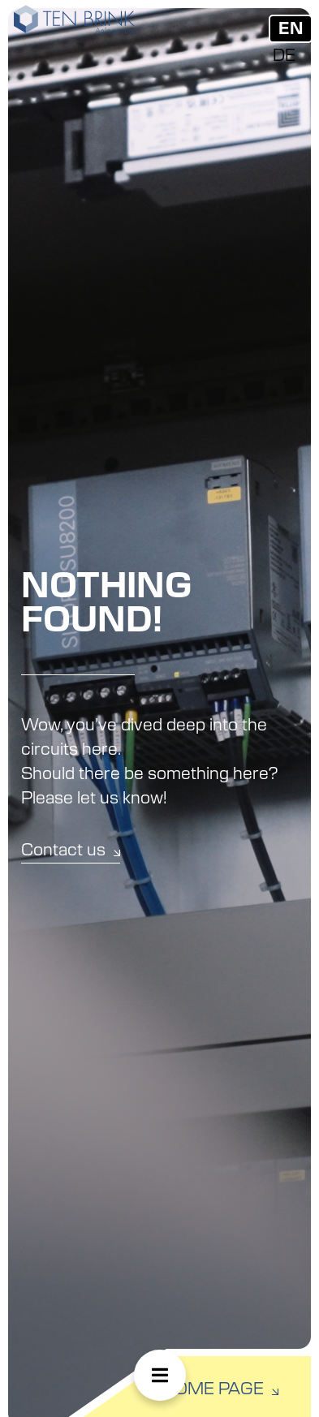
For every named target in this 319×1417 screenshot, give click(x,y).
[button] (160, 1375)
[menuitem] (291, 29)
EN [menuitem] (290, 29)
